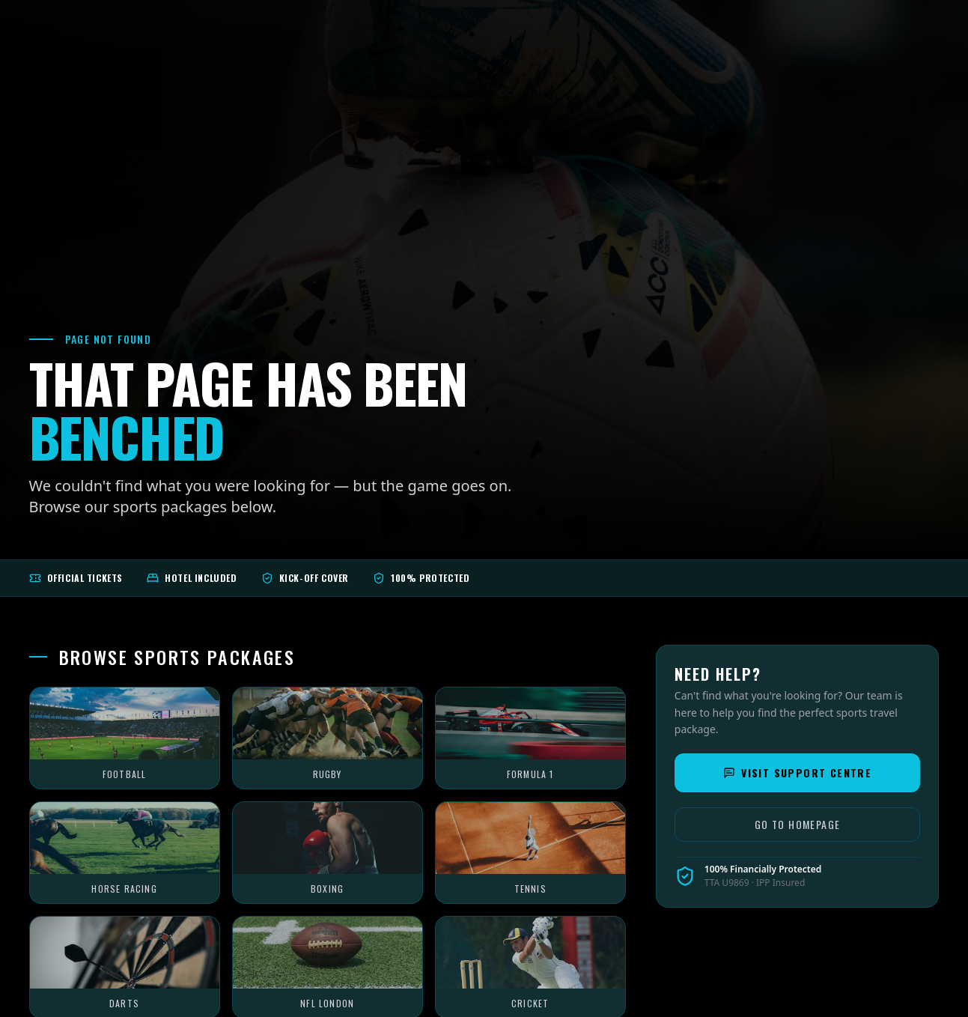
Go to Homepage (798, 824)
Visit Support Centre (797, 772)
